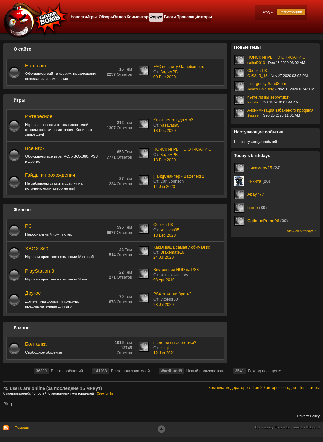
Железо (22, 209)
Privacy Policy (308, 416)
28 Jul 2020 (163, 304)
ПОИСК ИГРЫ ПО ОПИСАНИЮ (182, 149)
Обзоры (106, 17)
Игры (91, 17)
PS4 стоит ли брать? (172, 294)
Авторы (204, 17)
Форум (155, 17)
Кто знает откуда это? (173, 120)
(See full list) (106, 393)
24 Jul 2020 (163, 257)
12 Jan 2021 (164, 353)
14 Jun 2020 (164, 186)
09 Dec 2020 (164, 77)
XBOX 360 (36, 248)
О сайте (22, 49)
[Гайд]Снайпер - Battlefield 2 (178, 176)
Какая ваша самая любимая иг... (183, 247)
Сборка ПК (163, 224)
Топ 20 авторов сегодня (274, 387)
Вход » (267, 12)
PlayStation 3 (39, 271)
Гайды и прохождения (50, 175)
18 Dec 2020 (164, 160)
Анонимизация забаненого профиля (280, 110)
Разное (22, 327)
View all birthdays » (301, 231)
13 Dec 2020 (164, 130)
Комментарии (138, 17)
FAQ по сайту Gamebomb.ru (178, 66)
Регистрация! (291, 12)
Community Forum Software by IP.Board (287, 427)
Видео (119, 17)
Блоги (170, 17)
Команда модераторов (229, 387)
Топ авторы (309, 387)
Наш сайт (36, 65)
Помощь (22, 427)
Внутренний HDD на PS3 (176, 269)
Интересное (38, 116)
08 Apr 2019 (164, 280)
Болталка (36, 344)
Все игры (35, 148)
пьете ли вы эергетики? (174, 342)
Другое (33, 293)
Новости (78, 17)
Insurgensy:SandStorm (267, 83)
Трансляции (187, 17)
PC (28, 226)
